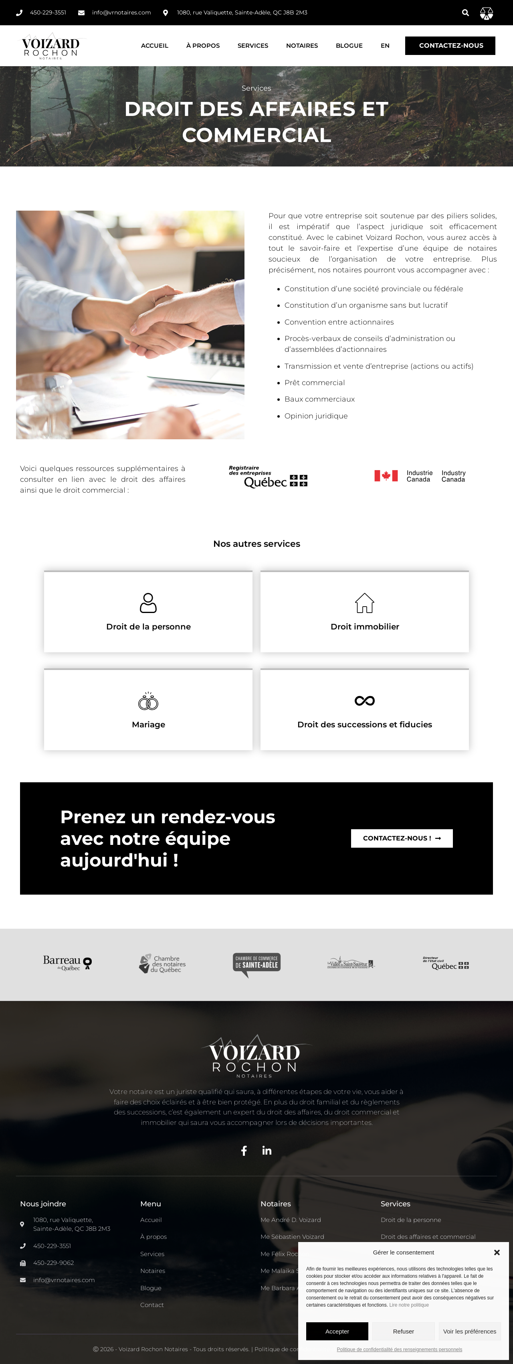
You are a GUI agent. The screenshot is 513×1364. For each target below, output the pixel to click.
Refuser (403, 1331)
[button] (497, 1252)
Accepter (337, 1331)
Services (253, 45)
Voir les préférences (470, 1331)
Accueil (154, 45)
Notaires (302, 45)
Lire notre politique (409, 1305)
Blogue (349, 45)
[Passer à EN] (385, 46)
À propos (203, 45)
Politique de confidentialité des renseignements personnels (400, 1349)
